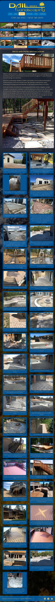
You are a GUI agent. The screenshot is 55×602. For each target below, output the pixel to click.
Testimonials (29, 13)
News (36, 13)
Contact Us (42, 13)
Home (10, 13)
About (15, 13)
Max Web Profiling (27, 598)
